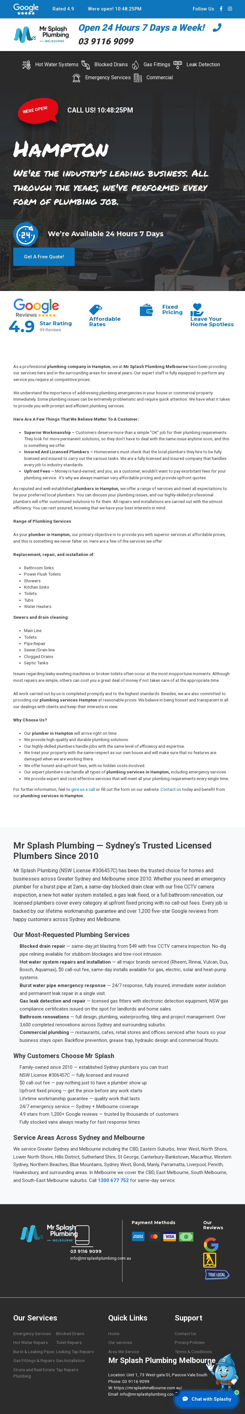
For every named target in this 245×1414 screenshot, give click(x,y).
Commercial (153, 78)
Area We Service (123, 1350)
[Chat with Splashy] (206, 1399)
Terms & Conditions (193, 1350)
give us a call (83, 788)
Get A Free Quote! (44, 256)
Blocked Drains (104, 65)
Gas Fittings (151, 65)
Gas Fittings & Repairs (34, 1359)
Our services (120, 1341)
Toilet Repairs (69, 1341)
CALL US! (82, 110)
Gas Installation (70, 1359)
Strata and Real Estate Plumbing (34, 1372)
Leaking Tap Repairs (75, 1350)
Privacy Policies (189, 1341)
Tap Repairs (67, 1368)
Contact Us (185, 1332)
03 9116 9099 (86, 1250)
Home (113, 1332)
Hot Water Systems (50, 65)
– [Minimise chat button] (176, 1392)
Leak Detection (196, 65)
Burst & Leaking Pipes (33, 1350)
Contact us (170, 788)
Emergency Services (101, 78)
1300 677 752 (113, 1179)
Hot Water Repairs (30, 1341)
